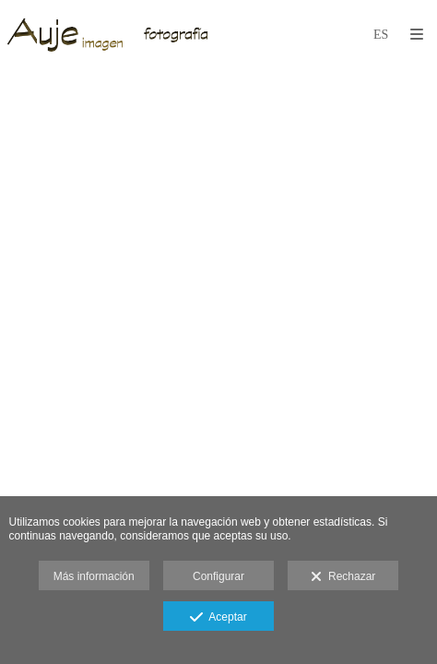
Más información (94, 576)
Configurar (218, 576)
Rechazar (343, 577)
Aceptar (218, 618)
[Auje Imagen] (111, 34)
